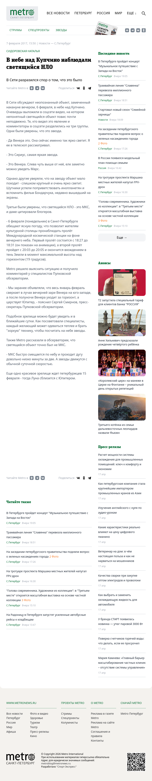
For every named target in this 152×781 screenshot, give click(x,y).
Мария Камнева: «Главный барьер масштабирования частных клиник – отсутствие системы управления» (121, 662)
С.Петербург (62, 43)
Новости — (46, 43)
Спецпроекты (38, 30)
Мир (118, 13)
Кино (33, 736)
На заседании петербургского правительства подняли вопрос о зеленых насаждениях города (120, 133)
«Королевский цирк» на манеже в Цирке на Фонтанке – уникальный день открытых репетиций (121, 384)
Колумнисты (69, 722)
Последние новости (113, 53)
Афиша (11, 731)
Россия (103, 13)
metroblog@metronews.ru (56, 763)
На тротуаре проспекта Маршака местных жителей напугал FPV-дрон (120, 182)
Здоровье (36, 718)
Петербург (83, 13)
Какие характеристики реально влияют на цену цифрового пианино (119, 532)
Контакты (97, 740)
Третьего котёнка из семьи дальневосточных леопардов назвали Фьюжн (117, 429)
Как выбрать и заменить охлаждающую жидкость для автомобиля (117, 599)
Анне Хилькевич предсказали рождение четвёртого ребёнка (118, 342)
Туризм (35, 722)
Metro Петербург (132, 713)
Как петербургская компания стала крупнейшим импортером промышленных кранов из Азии (121, 488)
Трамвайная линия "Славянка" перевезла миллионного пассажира (119, 90)
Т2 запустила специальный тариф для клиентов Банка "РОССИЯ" (120, 302)
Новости (103, 119)
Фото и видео (39, 713)
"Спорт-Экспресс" (67, 766)
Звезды (61, 30)
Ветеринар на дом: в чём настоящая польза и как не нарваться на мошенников (116, 556)
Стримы (16, 30)
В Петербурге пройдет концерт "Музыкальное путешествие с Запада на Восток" (119, 66)
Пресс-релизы (39, 731)
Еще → (122, 237)
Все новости (58, 13)
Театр (34, 727)
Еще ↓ (131, 13)
